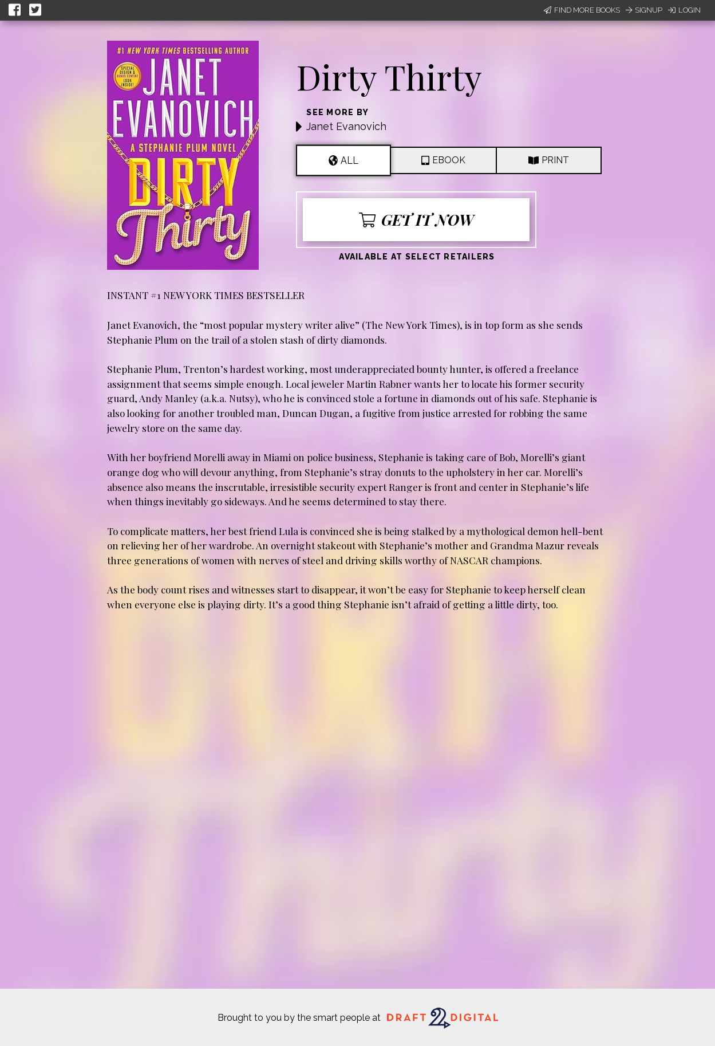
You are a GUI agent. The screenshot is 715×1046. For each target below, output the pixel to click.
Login (684, 10)
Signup (644, 10)
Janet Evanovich (346, 126)
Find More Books (582, 10)
